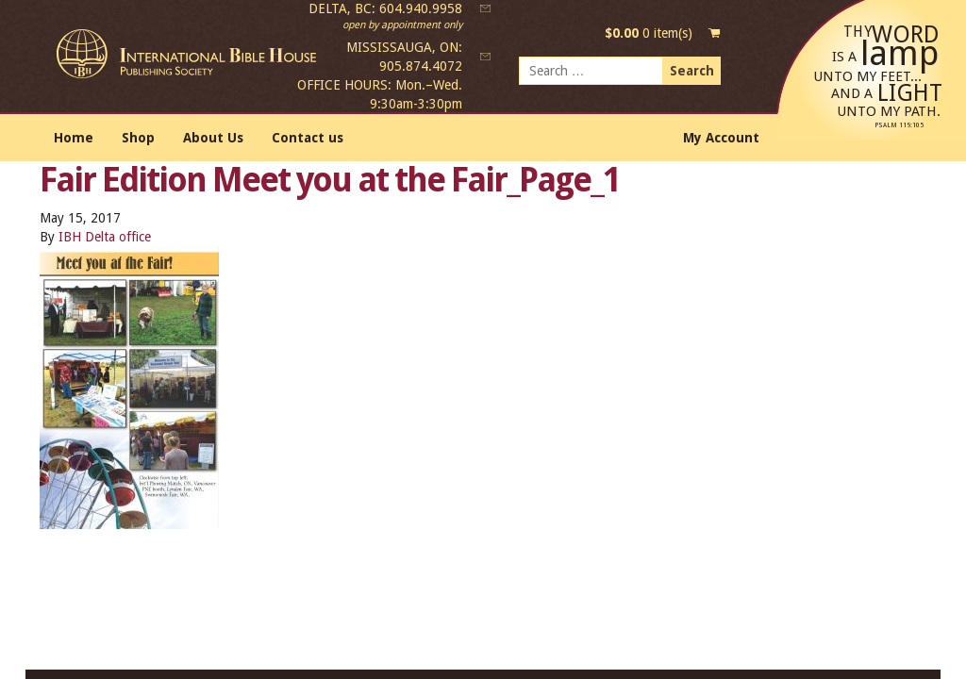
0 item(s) (648, 33)
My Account (721, 137)
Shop (138, 137)
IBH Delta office (104, 236)
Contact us (307, 137)
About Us (213, 137)
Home (73, 137)
